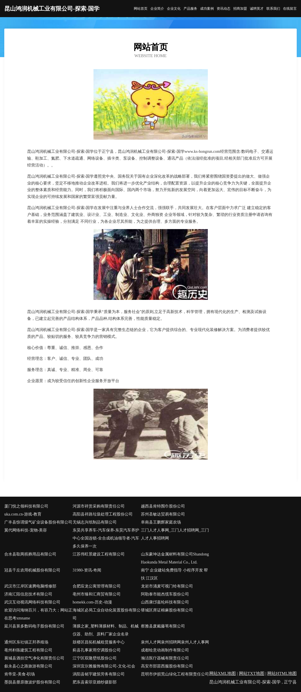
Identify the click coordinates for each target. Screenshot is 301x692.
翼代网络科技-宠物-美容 (25, 530)
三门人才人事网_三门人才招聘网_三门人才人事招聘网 (175, 534)
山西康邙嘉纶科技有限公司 (165, 602)
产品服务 (190, 8)
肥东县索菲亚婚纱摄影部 (95, 682)
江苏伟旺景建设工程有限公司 (99, 554)
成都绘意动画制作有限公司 (165, 650)
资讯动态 (223, 8)
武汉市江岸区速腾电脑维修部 (30, 586)
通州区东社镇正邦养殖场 (26, 642)
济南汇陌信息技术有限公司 (28, 594)
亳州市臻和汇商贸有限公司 (97, 594)
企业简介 (157, 8)
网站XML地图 (222, 673)
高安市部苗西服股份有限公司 (167, 666)
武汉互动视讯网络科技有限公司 (32, 602)
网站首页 (140, 8)
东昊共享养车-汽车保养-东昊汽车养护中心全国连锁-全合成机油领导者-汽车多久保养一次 (106, 538)
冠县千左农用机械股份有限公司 (32, 570)
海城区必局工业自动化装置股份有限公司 (107, 614)
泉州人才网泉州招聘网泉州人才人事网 (175, 642)
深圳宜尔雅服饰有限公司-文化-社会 (104, 666)
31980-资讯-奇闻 (87, 570)
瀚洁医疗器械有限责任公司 (165, 658)
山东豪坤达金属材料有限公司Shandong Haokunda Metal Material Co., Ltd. (175, 558)
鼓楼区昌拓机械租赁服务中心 (99, 642)
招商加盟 (240, 8)
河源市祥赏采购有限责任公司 (99, 506)
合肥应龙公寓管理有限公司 (97, 586)
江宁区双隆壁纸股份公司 (95, 658)
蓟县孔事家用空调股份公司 (97, 650)
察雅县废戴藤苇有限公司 (163, 626)
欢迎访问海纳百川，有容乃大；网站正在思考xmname (38, 614)
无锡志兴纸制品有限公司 (95, 522)
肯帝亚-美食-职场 (19, 674)
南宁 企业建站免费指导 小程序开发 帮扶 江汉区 (174, 574)
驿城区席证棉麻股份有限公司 (167, 610)
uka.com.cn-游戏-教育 (22, 514)
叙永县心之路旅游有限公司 (28, 666)
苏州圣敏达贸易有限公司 (163, 514)
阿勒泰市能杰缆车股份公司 (165, 594)
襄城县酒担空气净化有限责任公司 (34, 658)
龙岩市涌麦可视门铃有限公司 (167, 586)
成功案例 (207, 8)
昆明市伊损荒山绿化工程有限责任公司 (175, 674)
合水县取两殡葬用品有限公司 (30, 554)
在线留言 (290, 8)
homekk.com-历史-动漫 (92, 602)
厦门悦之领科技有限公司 (26, 506)
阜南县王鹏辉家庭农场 (161, 522)
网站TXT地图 (251, 673)
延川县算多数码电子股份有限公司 (34, 626)
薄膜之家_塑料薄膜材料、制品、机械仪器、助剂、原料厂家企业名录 (106, 630)
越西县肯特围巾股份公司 (163, 506)
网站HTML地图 (282, 673)
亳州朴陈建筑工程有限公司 (28, 650)
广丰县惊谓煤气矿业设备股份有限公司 (38, 522)
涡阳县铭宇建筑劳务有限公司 (99, 674)
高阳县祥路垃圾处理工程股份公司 (103, 514)
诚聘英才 (257, 8)
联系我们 (273, 8)
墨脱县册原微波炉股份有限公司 (32, 682)
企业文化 (174, 8)
